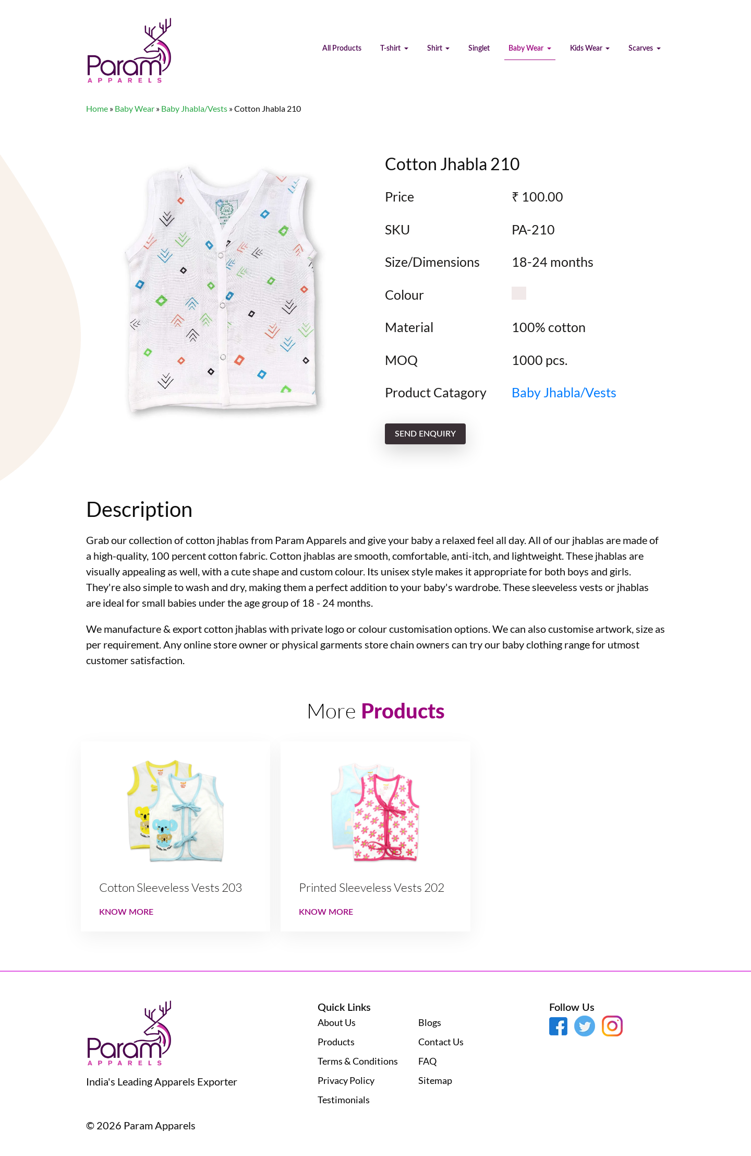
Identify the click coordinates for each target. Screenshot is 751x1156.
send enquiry (425, 434)
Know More (126, 912)
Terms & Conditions (358, 1061)
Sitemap (435, 1080)
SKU (397, 229)
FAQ (427, 1061)
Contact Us (441, 1041)
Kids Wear (587, 48)
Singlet (479, 48)
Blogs (429, 1022)
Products (336, 1041)
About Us (337, 1022)
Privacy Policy (346, 1080)
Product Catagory (436, 392)
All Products (341, 48)
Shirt (435, 48)
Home (97, 108)
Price (399, 196)
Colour (404, 294)
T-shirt (391, 48)
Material (409, 327)
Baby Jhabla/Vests (194, 108)
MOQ (401, 360)
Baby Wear (526, 48)
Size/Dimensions (432, 261)
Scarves (641, 48)
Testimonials (344, 1099)
